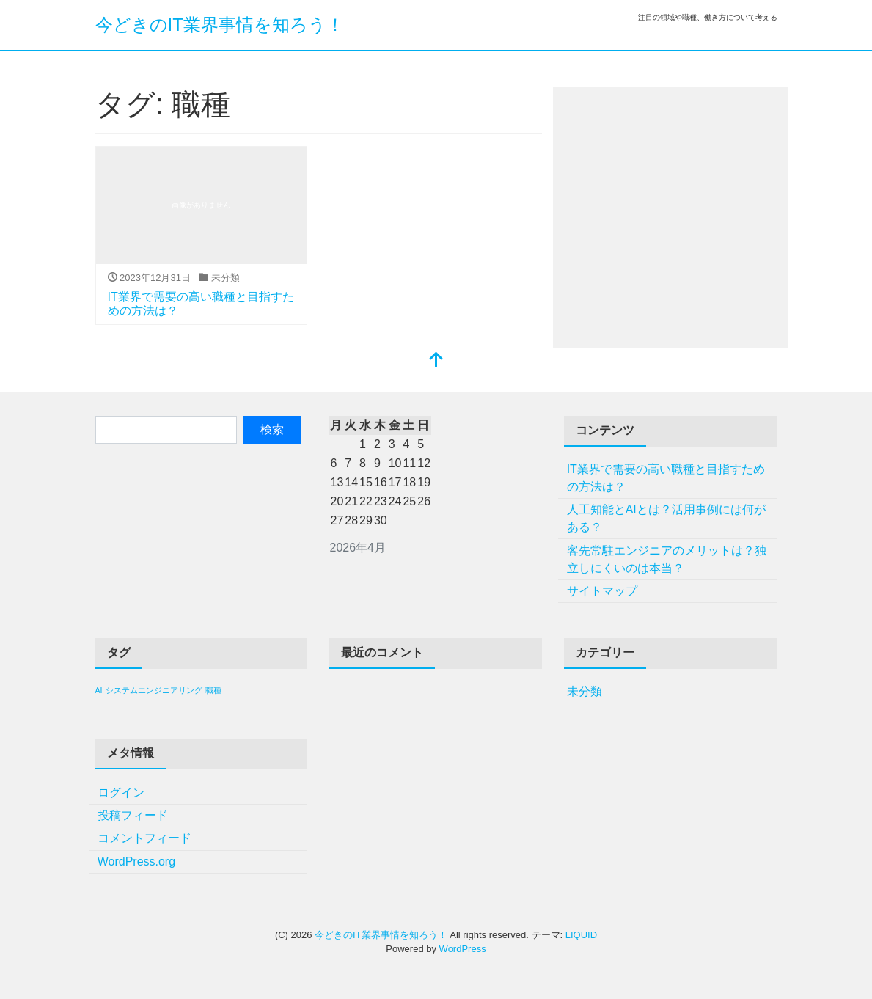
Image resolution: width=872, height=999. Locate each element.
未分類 (584, 691)
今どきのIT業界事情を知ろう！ (219, 24)
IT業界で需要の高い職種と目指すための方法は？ (666, 478)
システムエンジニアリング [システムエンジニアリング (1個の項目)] (154, 690)
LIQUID (581, 934)
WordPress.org (136, 861)
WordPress (462, 948)
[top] (436, 361)
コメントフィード (144, 838)
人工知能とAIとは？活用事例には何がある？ (666, 518)
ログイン (121, 792)
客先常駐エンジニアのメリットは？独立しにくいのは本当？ (666, 559)
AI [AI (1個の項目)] (99, 690)
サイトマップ (602, 591)
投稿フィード (133, 815)
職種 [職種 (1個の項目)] (213, 690)
